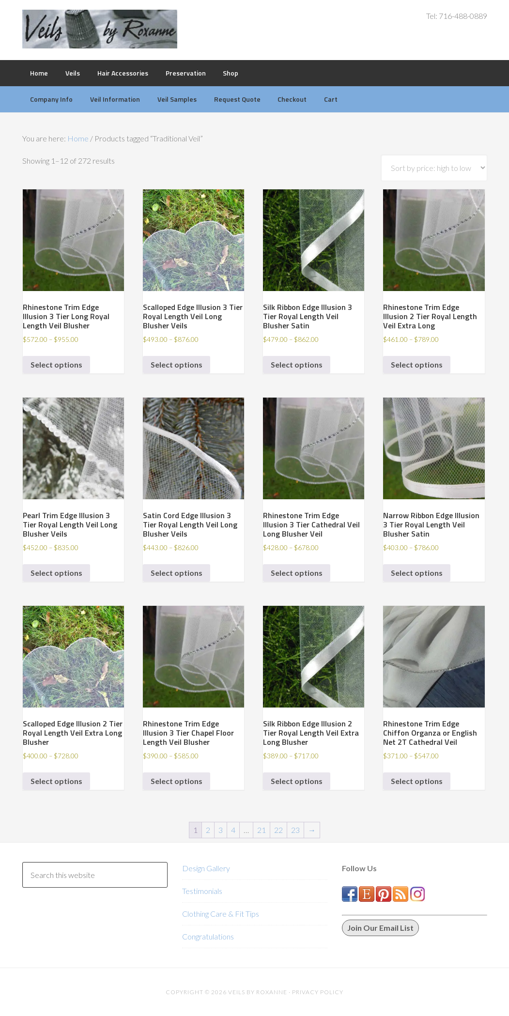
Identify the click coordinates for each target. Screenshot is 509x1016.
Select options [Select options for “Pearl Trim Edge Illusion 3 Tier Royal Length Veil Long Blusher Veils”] (56, 572)
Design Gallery (206, 868)
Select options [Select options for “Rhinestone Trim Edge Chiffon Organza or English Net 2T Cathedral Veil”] (417, 780)
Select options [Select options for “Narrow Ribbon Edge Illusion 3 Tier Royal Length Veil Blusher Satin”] (417, 572)
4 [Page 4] (233, 829)
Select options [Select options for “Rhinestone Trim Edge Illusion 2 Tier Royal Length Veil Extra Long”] (417, 364)
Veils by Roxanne (99, 29)
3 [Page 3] (220, 829)
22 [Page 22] (278, 829)
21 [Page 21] (261, 829)
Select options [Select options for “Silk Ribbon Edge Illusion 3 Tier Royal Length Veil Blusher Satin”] (297, 364)
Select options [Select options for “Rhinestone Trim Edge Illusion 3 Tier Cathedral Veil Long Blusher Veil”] (297, 572)
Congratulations (208, 936)
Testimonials (202, 890)
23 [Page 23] (295, 829)
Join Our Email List (380, 927)
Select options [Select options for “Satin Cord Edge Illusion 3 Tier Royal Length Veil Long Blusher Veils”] (176, 572)
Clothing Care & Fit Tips (220, 913)
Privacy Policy (317, 992)
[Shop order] (434, 167)
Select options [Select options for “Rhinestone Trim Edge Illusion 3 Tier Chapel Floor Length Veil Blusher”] (176, 780)
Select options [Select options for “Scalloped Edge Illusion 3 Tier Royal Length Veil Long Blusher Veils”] (176, 364)
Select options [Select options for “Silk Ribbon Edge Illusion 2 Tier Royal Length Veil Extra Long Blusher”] (297, 780)
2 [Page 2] (208, 829)
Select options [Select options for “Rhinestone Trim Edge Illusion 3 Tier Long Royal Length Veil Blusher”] (56, 364)
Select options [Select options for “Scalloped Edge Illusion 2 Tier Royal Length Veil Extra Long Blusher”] (56, 780)
